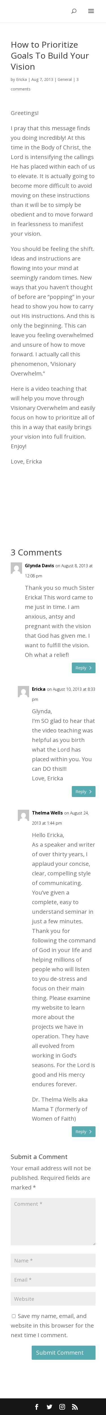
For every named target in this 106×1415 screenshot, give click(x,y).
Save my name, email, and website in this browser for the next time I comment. (52, 1325)
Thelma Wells (47, 813)
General (65, 79)
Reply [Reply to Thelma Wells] (80, 1131)
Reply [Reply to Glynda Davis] (80, 667)
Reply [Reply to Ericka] (80, 791)
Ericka (21, 79)
